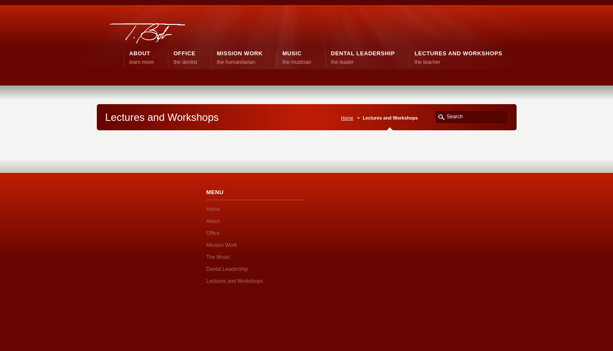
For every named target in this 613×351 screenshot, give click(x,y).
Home (347, 117)
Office (213, 233)
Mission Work (221, 245)
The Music (218, 257)
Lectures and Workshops (234, 281)
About (213, 221)
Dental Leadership (227, 269)
